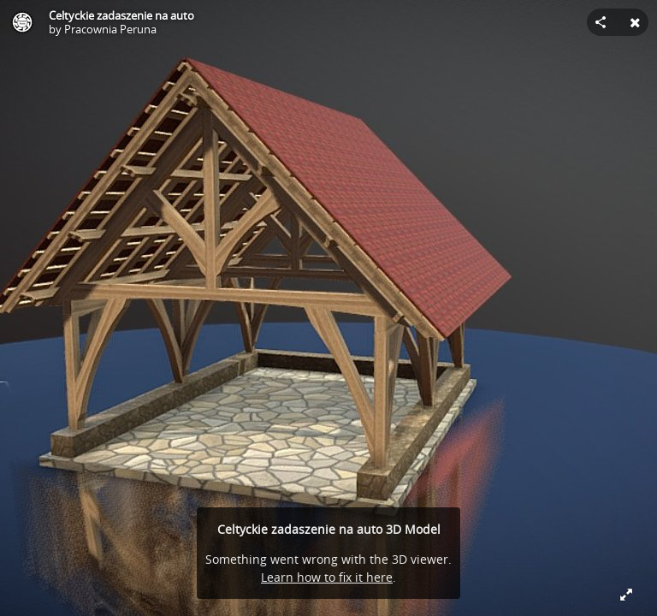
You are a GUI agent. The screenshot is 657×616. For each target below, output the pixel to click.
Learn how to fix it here (327, 577)
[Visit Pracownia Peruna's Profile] (22, 22)
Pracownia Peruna (110, 29)
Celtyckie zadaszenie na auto (121, 15)
